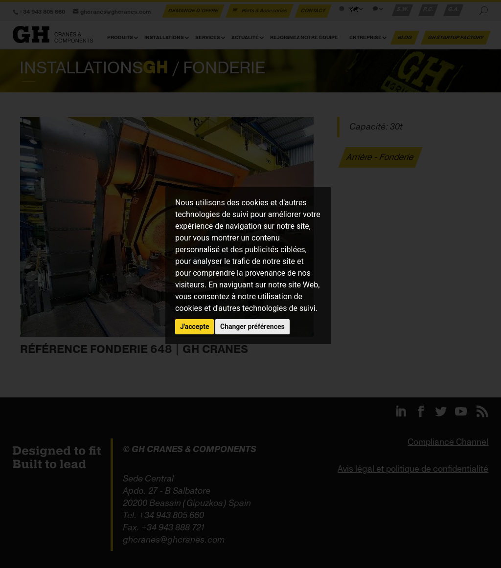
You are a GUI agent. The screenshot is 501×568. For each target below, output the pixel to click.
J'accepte (194, 326)
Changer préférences (252, 326)
